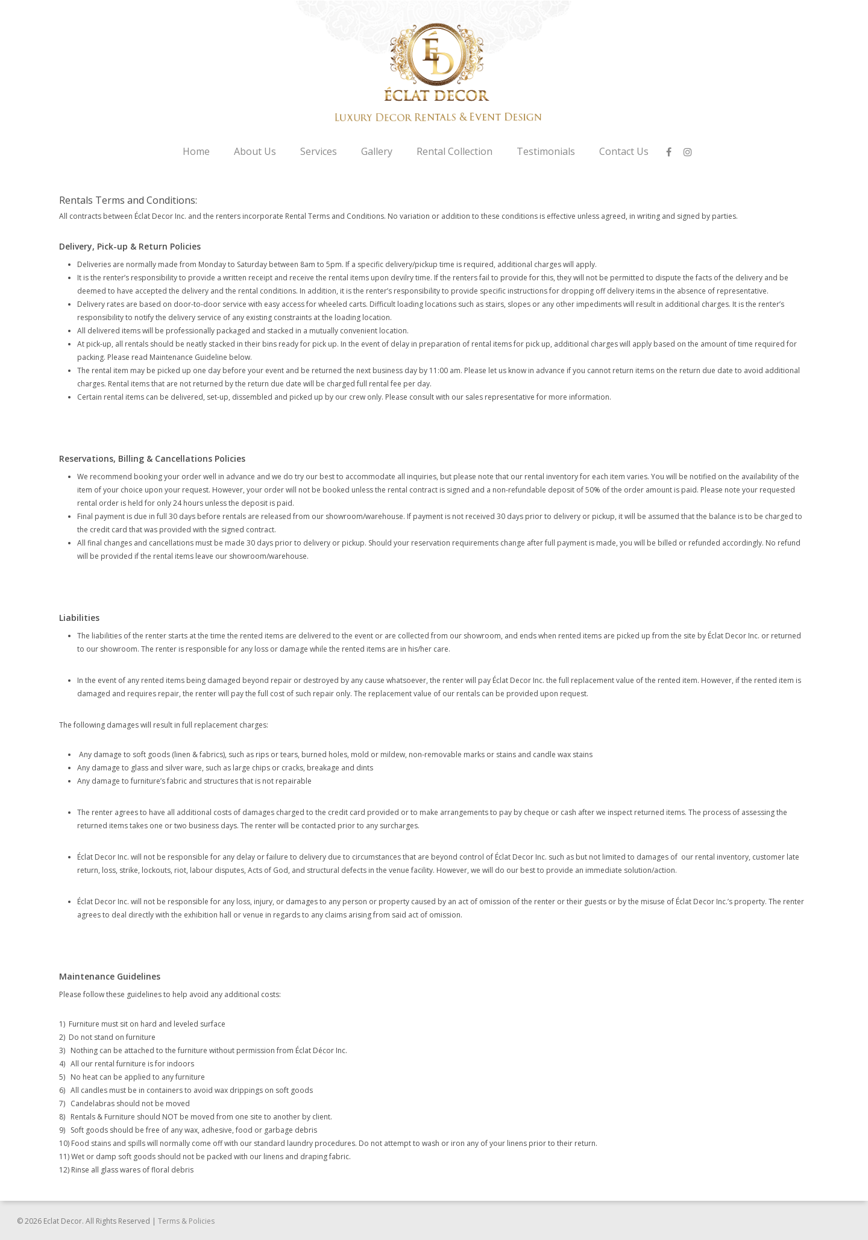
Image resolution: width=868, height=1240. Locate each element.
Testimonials (546, 151)
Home (196, 151)
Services (318, 151)
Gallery (376, 151)
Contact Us (624, 151)
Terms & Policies (186, 1221)
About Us (255, 151)
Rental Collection (454, 151)
